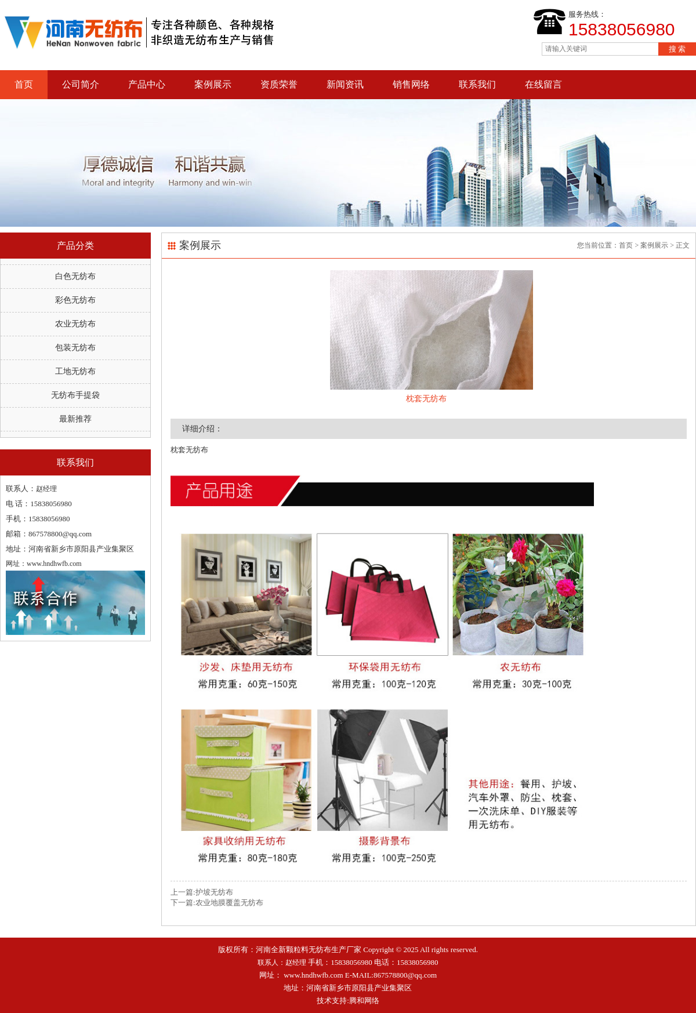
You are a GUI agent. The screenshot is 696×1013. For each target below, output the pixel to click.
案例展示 (212, 84)
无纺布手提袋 (75, 395)
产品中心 (146, 84)
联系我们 (477, 84)
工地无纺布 (75, 371)
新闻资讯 (345, 84)
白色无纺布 (75, 276)
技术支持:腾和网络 (348, 1000)
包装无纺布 (75, 347)
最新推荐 (75, 419)
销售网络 (411, 84)
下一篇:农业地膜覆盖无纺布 (217, 902)
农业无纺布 (75, 323)
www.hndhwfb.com (313, 975)
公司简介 (80, 84)
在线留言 (543, 84)
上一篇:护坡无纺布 (202, 892)
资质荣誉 (279, 84)
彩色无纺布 (75, 300)
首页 (23, 84)
